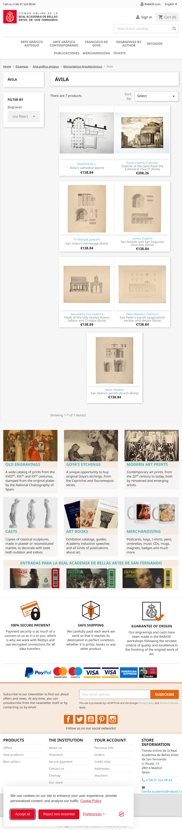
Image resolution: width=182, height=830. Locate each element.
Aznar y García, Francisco (142, 163)
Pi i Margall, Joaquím (87, 239)
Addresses (102, 768)
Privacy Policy (146, 703)
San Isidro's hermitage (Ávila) (87, 243)
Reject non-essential (59, 814)
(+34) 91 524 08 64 (159, 780)
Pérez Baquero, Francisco (142, 314)
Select (156, 96)
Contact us (56, 768)
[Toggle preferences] (94, 814)
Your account (110, 740)
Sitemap (55, 775)
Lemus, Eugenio (142, 238)
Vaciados (154, 44)
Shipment (56, 755)
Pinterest (102, 719)
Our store (56, 782)
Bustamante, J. (86, 164)
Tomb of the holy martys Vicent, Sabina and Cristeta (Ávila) (87, 318)
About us (55, 748)
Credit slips (102, 761)
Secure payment (60, 761)
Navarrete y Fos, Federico (87, 314)
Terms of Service (169, 703)
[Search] (146, 28)
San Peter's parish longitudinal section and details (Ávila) (142, 318)
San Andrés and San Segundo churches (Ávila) (142, 243)
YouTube (90, 719)
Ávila (12, 79)
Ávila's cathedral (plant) (87, 168)
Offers (7, 748)
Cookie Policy (91, 801)
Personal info (103, 748)
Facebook (68, 719)
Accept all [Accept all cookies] (22, 814)
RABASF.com (150, 4)
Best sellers (11, 761)
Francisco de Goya (96, 43)
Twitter (79, 719)
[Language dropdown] (172, 4)
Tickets (119, 53)
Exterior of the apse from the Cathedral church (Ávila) (142, 167)
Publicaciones (66, 53)
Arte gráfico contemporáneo (64, 43)
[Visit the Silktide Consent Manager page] (121, 814)
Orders (99, 755)
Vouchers (101, 775)
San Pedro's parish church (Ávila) (114, 393)
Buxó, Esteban (114, 390)
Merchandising (96, 53)
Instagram (113, 719)
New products (13, 755)
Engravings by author (128, 43)
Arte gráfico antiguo (32, 43)
